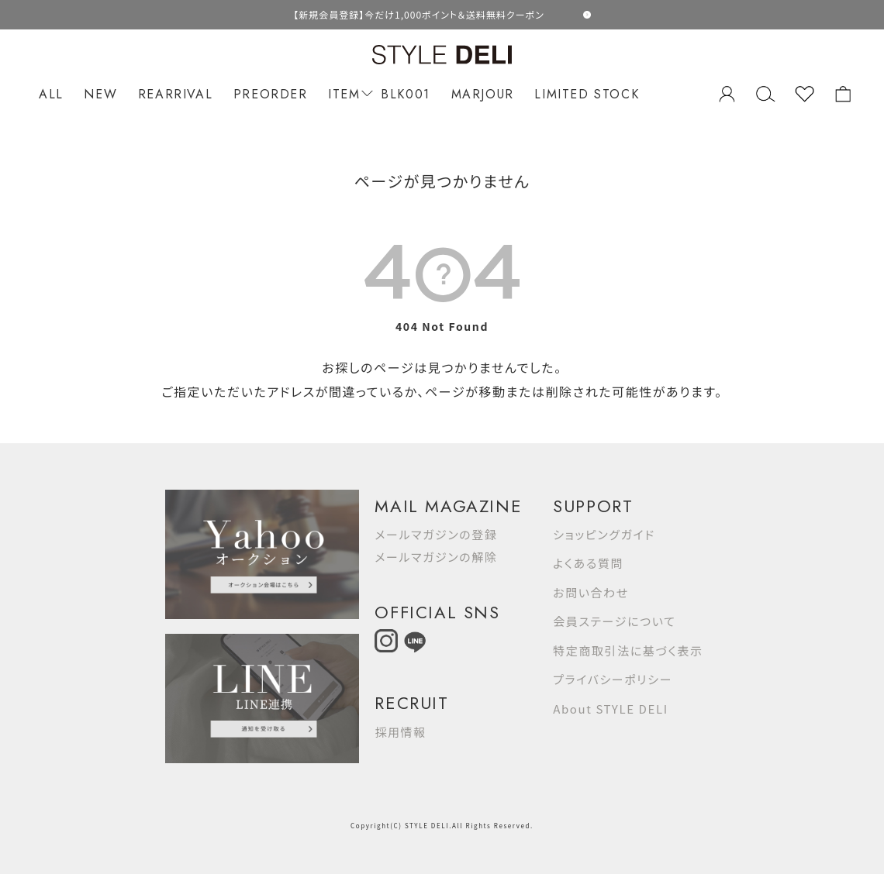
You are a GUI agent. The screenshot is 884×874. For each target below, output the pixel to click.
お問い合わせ (591, 592)
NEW (100, 94)
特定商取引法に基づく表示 (628, 650)
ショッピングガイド (604, 534)
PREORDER (270, 94)
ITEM (348, 94)
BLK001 (405, 94)
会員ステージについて (614, 621)
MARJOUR (482, 94)
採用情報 (400, 732)
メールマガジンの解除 (436, 557)
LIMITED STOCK (586, 94)
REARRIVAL (175, 94)
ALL (51, 94)
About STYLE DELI (610, 708)
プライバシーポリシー (612, 679)
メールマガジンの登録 (436, 534)
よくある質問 (588, 563)
